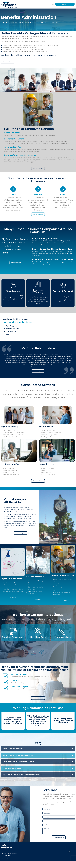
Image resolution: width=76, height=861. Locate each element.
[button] (53, 4)
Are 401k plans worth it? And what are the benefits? (18, 761)
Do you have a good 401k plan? (12, 768)
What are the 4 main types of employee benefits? (18, 755)
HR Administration (35, 577)
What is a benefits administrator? (13, 748)
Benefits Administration (62, 575)
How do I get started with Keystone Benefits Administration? (21, 774)
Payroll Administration (11, 579)
